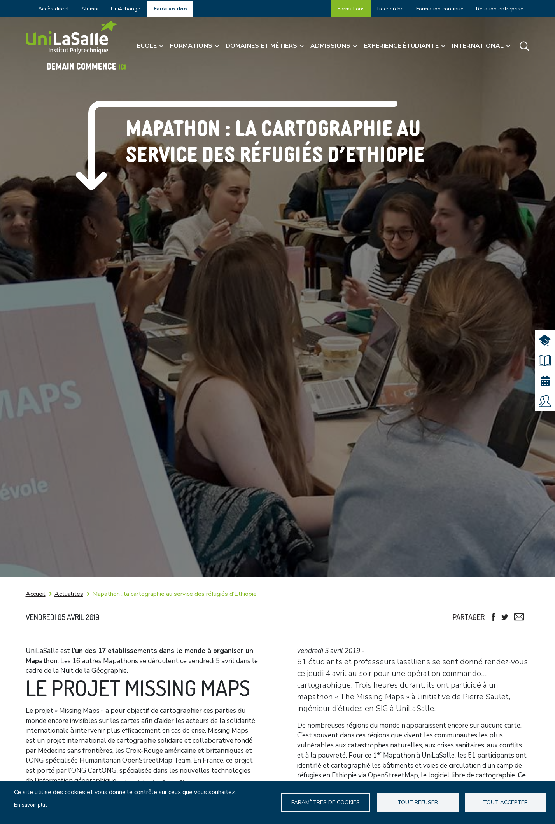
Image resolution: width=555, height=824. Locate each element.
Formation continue (440, 8)
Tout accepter (505, 802)
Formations (351, 8)
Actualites (68, 594)
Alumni (89, 8)
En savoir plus (31, 804)
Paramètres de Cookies (326, 802)
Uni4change (125, 8)
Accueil (36, 594)
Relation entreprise (499, 8)
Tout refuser (418, 802)
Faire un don (170, 8)
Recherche (390, 8)
